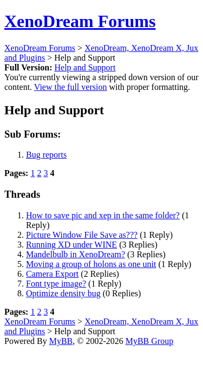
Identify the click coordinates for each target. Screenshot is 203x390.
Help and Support (84, 67)
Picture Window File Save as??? (81, 234)
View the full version (70, 87)
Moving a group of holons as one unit (91, 264)
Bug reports (46, 154)
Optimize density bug (63, 293)
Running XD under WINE (71, 244)
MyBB (61, 341)
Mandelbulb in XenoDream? (75, 254)
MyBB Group (149, 341)
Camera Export (52, 273)
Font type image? (56, 283)
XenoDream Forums (79, 21)
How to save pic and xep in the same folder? (103, 215)
